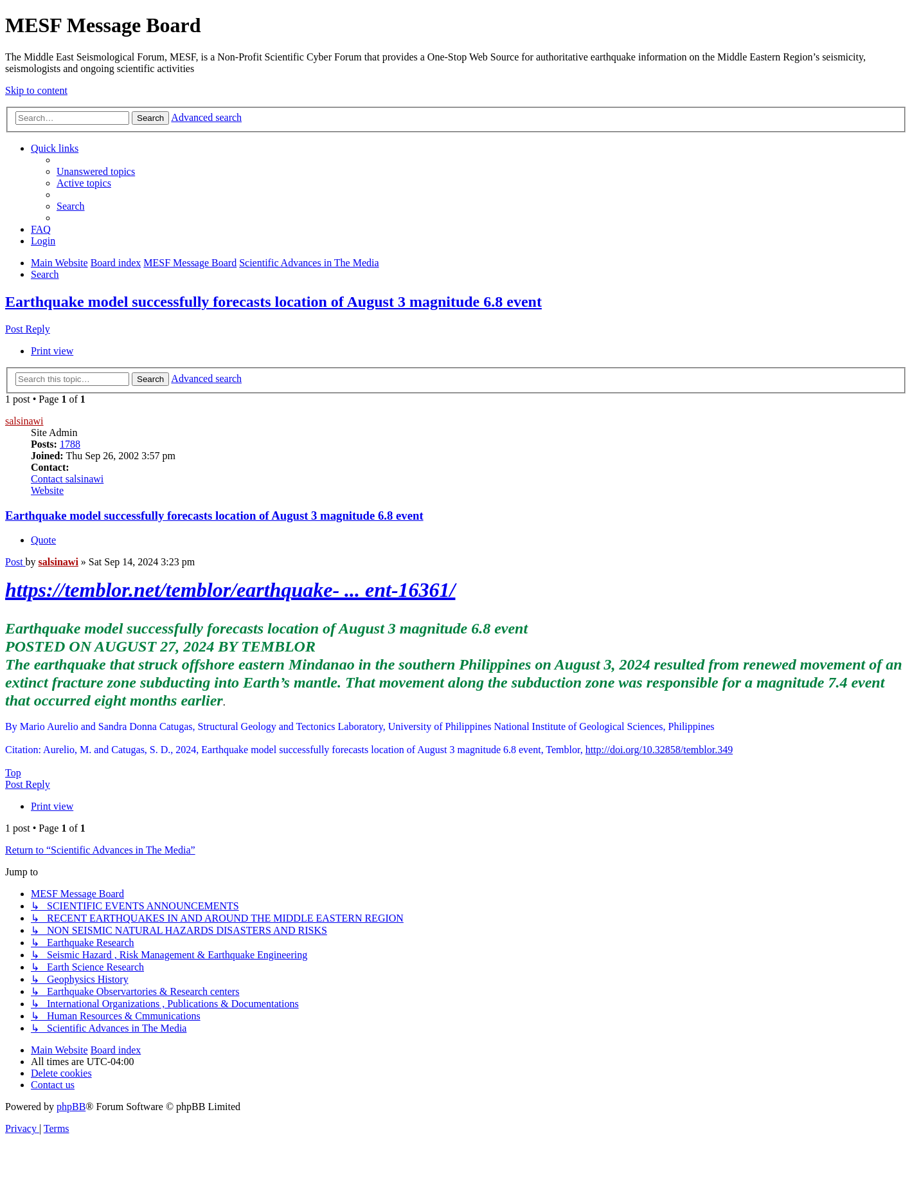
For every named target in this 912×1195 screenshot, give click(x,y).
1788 (70, 444)
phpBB (71, 1106)
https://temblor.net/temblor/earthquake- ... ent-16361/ (230, 589)
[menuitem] (96, 171)
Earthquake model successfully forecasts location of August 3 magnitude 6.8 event (273, 301)
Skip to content (36, 90)
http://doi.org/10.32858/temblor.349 (659, 749)
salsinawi (24, 420)
